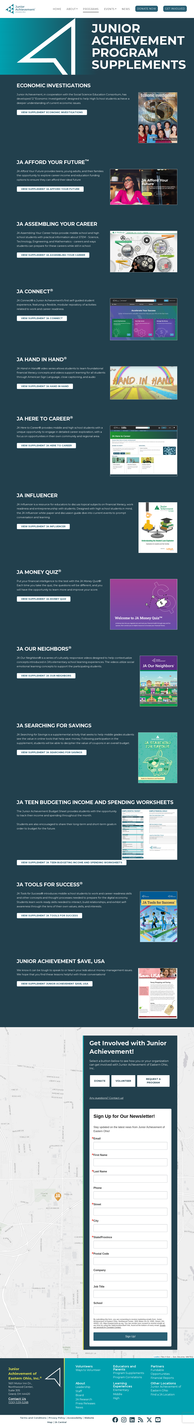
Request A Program (153, 1081)
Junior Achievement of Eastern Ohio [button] (166, 1388)
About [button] (80, 1383)
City (96, 1221)
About (71, 9)
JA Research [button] (84, 1399)
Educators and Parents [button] (124, 1368)
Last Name (100, 1171)
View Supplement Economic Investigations (52, 112)
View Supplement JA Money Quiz (43, 598)
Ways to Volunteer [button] (88, 1370)
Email (97, 1138)
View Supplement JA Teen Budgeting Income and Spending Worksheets (71, 862)
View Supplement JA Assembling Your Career (53, 254)
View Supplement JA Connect (42, 318)
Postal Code (101, 1253)
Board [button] (80, 1395)
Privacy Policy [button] (57, 1417)
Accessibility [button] (74, 1417)
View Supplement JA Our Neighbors (46, 675)
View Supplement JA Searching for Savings (51, 752)
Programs (91, 9)
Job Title (99, 1286)
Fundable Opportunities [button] (160, 1371)
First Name (100, 1155)
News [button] (79, 1407)
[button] (77, 9)
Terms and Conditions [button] (33, 1417)
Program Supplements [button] (128, 1373)
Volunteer (123, 1080)
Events (109, 9)
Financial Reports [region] (162, 1378)
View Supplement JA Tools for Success (49, 915)
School (97, 1303)
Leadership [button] (83, 1387)
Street (97, 1204)
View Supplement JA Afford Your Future (50, 189)
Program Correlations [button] (127, 1377)
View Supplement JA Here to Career (46, 445)
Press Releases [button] (85, 1403)
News (126, 9)
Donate (99, 1080)
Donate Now (146, 8)
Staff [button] (79, 1391)
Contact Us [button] (17, 1398)
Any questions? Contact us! (106, 1098)
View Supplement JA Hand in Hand (45, 386)
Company (99, 1270)
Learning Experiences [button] (122, 1385)
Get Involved (175, 8)
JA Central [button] (61, 1422)
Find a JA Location (163, 1394)
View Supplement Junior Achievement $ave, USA (54, 983)
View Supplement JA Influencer (43, 526)
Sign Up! (130, 1336)
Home (57, 9)
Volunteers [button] (84, 1366)
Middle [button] (117, 1394)
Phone (97, 1188)
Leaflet (156, 1357)
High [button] (116, 1398)
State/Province (102, 1237)
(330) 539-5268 (18, 1402)
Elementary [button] (121, 1390)
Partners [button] (157, 1366)
